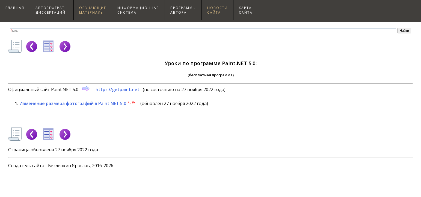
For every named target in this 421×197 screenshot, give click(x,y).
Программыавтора (183, 10)
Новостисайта (217, 10)
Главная (14, 7)
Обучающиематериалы (92, 10)
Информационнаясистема (138, 10)
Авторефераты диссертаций (51, 10)
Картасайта (246, 10)
